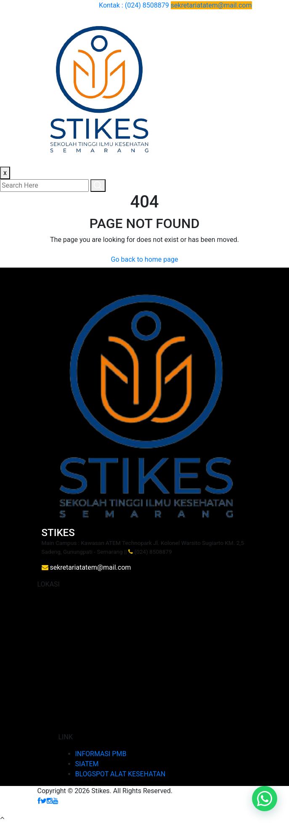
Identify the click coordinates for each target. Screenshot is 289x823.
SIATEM (87, 764)
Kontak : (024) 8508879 (135, 5)
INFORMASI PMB (101, 754)
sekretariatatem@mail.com (211, 5)
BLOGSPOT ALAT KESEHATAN (120, 774)
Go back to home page (144, 259)
